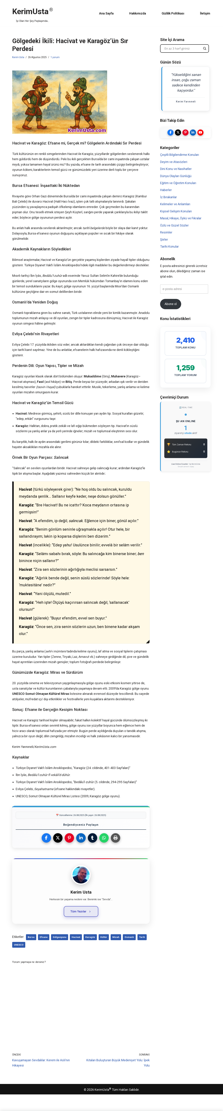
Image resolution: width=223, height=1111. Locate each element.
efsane (44, 953)
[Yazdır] (116, 854)
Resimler (166, 233)
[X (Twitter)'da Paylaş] (57, 854)
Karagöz (90, 953)
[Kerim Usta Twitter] (178, 132)
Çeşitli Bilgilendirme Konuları (179, 155)
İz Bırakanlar (168, 197)
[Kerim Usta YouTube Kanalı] (200, 132)
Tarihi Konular (169, 247)
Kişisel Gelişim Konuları (176, 211)
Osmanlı (129, 953)
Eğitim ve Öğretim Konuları (178, 183)
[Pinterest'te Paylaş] (69, 854)
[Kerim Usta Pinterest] (185, 132)
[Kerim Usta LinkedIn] (193, 132)
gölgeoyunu (59, 953)
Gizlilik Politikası (172, 13)
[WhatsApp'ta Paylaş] (104, 854)
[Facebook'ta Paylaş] (46, 854)
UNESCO (19, 961)
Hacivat (76, 953)
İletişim (204, 13)
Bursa (31, 953)
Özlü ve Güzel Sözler (174, 226)
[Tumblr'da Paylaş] (92, 854)
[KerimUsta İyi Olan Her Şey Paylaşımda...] (32, 13)
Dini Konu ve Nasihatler (176, 169)
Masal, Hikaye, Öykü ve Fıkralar (181, 218)
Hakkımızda (135, 13)
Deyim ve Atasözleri (173, 162)
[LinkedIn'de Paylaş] (81, 854)
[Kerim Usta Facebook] (170, 132)
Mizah (115, 953)
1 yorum (55, 57)
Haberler (166, 190)
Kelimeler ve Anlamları (175, 204)
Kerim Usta (18, 57)
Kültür (103, 953)
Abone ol (171, 305)
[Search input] (182, 48)
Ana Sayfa (104, 13)
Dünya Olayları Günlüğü (175, 176)
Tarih (142, 953)
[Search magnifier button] (204, 48)
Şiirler (164, 240)
